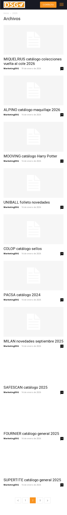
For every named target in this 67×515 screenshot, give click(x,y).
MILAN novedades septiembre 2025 (33, 341)
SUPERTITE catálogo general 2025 (32, 480)
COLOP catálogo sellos (23, 249)
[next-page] (47, 500)
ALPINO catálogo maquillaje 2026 (32, 110)
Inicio (6, 13)
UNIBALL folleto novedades (27, 202)
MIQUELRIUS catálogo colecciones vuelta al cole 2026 (33, 61)
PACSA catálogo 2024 (22, 295)
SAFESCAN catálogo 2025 (26, 387)
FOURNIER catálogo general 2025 (31, 433)
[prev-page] (18, 500)
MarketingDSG (11, 68)
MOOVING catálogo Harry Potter (30, 156)
